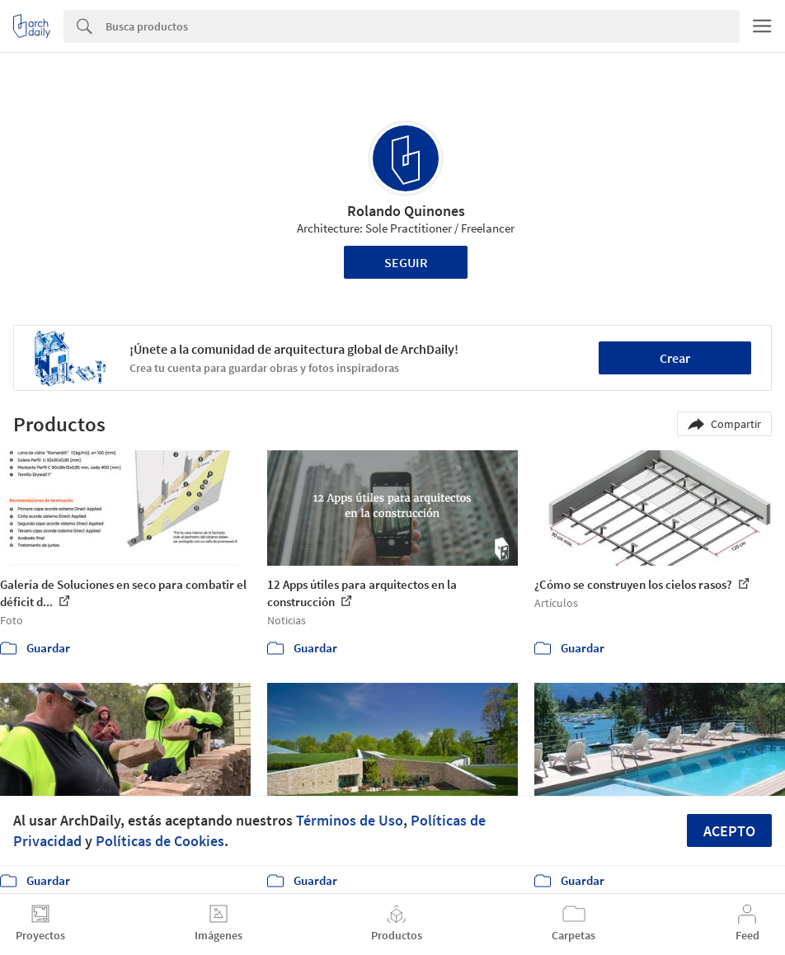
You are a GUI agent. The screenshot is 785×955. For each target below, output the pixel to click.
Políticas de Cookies (160, 840)
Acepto (729, 830)
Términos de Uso (349, 820)
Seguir (406, 262)
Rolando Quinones (406, 210)
